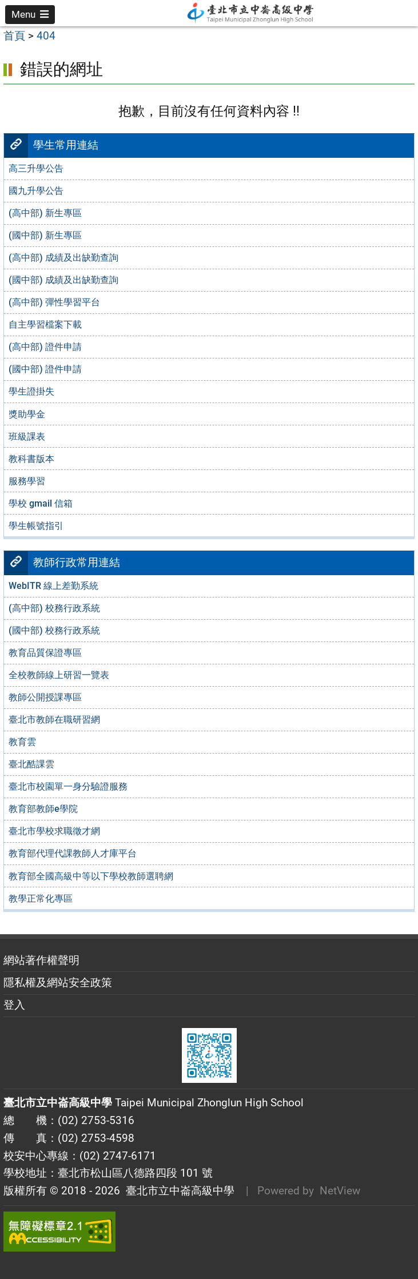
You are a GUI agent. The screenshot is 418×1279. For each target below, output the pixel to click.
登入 (14, 1004)
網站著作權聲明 (41, 960)
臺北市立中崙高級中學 (177, 1190)
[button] (30, 14)
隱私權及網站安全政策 (57, 982)
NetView (340, 1190)
